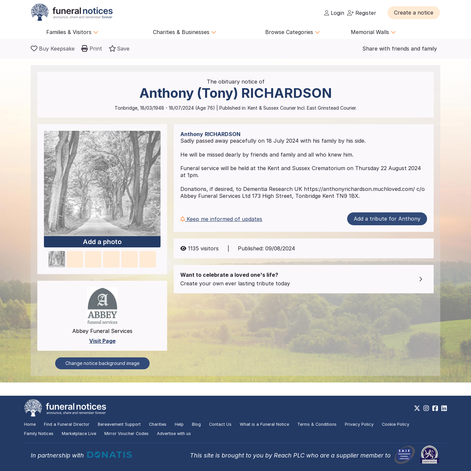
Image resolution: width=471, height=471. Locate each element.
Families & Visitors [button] (72, 32)
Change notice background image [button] (102, 363)
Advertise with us (174, 433)
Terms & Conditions (317, 424)
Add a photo (102, 242)
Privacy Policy (359, 424)
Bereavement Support (119, 424)
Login (334, 13)
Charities (157, 424)
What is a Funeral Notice (264, 424)
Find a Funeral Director (67, 424)
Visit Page (102, 341)
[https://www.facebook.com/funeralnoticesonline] (435, 408)
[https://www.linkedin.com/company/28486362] (444, 408)
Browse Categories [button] (292, 32)
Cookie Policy (395, 424)
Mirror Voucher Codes (126, 433)
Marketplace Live (79, 433)
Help (179, 424)
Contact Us (220, 424)
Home (30, 424)
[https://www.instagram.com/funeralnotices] (426, 408)
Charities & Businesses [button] (184, 32)
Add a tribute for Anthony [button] (387, 218)
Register (361, 13)
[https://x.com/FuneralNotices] (417, 408)
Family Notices (39, 433)
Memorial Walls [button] (373, 32)
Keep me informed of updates (221, 219)
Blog (196, 424)
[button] (413, 12)
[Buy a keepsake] (53, 48)
